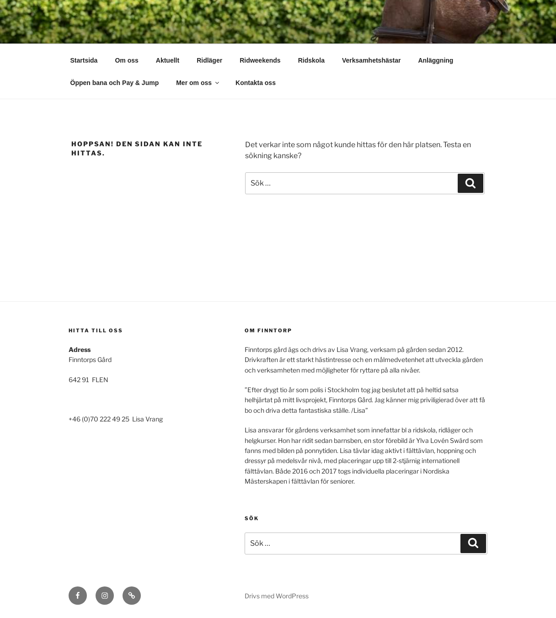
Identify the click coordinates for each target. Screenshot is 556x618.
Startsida (84, 60)
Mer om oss (198, 82)
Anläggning (435, 60)
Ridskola (311, 60)
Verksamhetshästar (371, 60)
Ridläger (209, 60)
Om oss (126, 60)
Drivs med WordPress (277, 596)
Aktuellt (167, 60)
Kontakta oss (255, 82)
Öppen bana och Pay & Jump (114, 82)
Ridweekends (260, 60)
